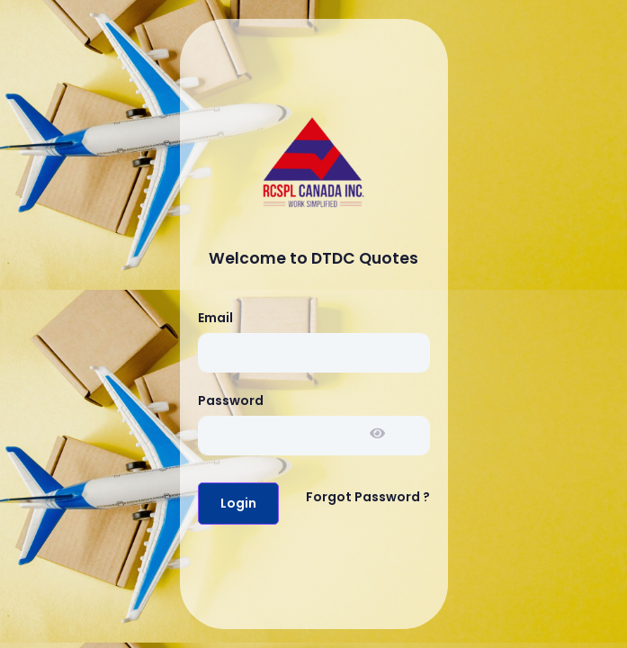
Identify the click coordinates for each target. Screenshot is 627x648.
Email (215, 318)
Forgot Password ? (368, 497)
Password (231, 401)
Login (238, 503)
